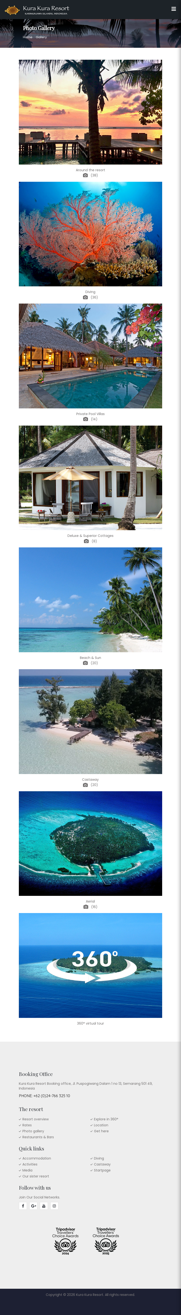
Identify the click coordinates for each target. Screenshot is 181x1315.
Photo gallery (33, 1131)
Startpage (102, 1170)
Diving (99, 1158)
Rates (27, 1125)
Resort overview (35, 1119)
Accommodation (36, 1158)
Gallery (41, 37)
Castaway (102, 1164)
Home (27, 37)
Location (101, 1125)
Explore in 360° (106, 1119)
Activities (29, 1164)
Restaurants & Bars (38, 1137)
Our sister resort (35, 1176)
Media (27, 1170)
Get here (101, 1131)
